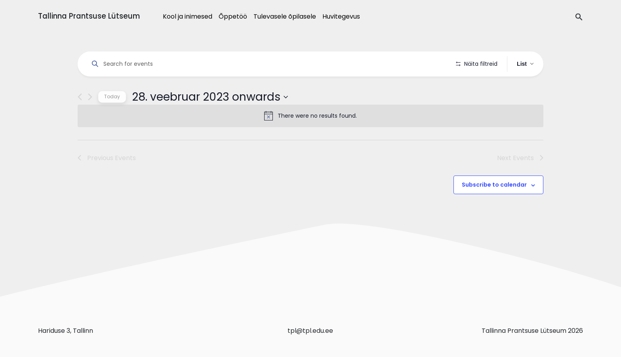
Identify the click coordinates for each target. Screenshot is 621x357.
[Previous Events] (80, 119)
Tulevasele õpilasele (284, 16)
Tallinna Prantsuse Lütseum (89, 16)
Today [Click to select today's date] (112, 119)
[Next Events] (90, 119)
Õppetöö (233, 16)
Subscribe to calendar (494, 207)
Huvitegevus (341, 16)
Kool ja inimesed (187, 16)
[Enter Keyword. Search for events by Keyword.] (268, 64)
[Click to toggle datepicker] (210, 119)
